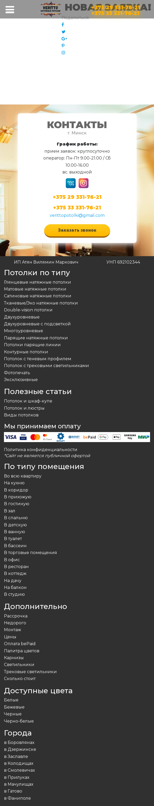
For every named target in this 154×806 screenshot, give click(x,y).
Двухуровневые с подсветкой (37, 323)
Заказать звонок (77, 230)
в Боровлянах (19, 742)
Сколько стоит (20, 678)
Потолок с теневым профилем (37, 358)
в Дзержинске (20, 749)
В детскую (15, 524)
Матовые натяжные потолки (35, 289)
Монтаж (12, 629)
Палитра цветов (21, 650)
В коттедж (15, 573)
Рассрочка (15, 615)
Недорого (15, 622)
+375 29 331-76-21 (115, 6)
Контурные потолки (26, 351)
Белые (11, 699)
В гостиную (16, 503)
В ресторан (16, 566)
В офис (12, 559)
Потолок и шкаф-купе (28, 401)
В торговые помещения (30, 552)
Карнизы (14, 657)
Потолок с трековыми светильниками (46, 365)
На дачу (12, 580)
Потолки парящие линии (32, 344)
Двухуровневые (22, 317)
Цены (10, 636)
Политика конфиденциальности (40, 449)
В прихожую (17, 496)
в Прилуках (16, 777)
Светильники (19, 664)
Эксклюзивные (21, 379)
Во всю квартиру (22, 476)
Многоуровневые (23, 330)
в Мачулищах (18, 784)
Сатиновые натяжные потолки (37, 295)
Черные (13, 713)
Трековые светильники (30, 671)
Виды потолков (21, 415)
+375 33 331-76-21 (115, 12)
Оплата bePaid (20, 643)
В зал (9, 510)
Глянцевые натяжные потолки (37, 282)
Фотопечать (17, 372)
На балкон (15, 587)
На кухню (14, 482)
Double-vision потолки (28, 309)
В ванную (14, 531)
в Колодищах (18, 763)
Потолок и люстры (24, 408)
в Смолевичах (19, 770)
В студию (14, 594)
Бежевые (14, 707)
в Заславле (16, 756)
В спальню (16, 517)
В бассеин (15, 545)
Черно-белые (19, 721)
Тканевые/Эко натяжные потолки (41, 303)
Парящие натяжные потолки (36, 337)
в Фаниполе (17, 798)
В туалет (13, 538)
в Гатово (13, 791)
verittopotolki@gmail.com (77, 215)
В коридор (16, 490)
